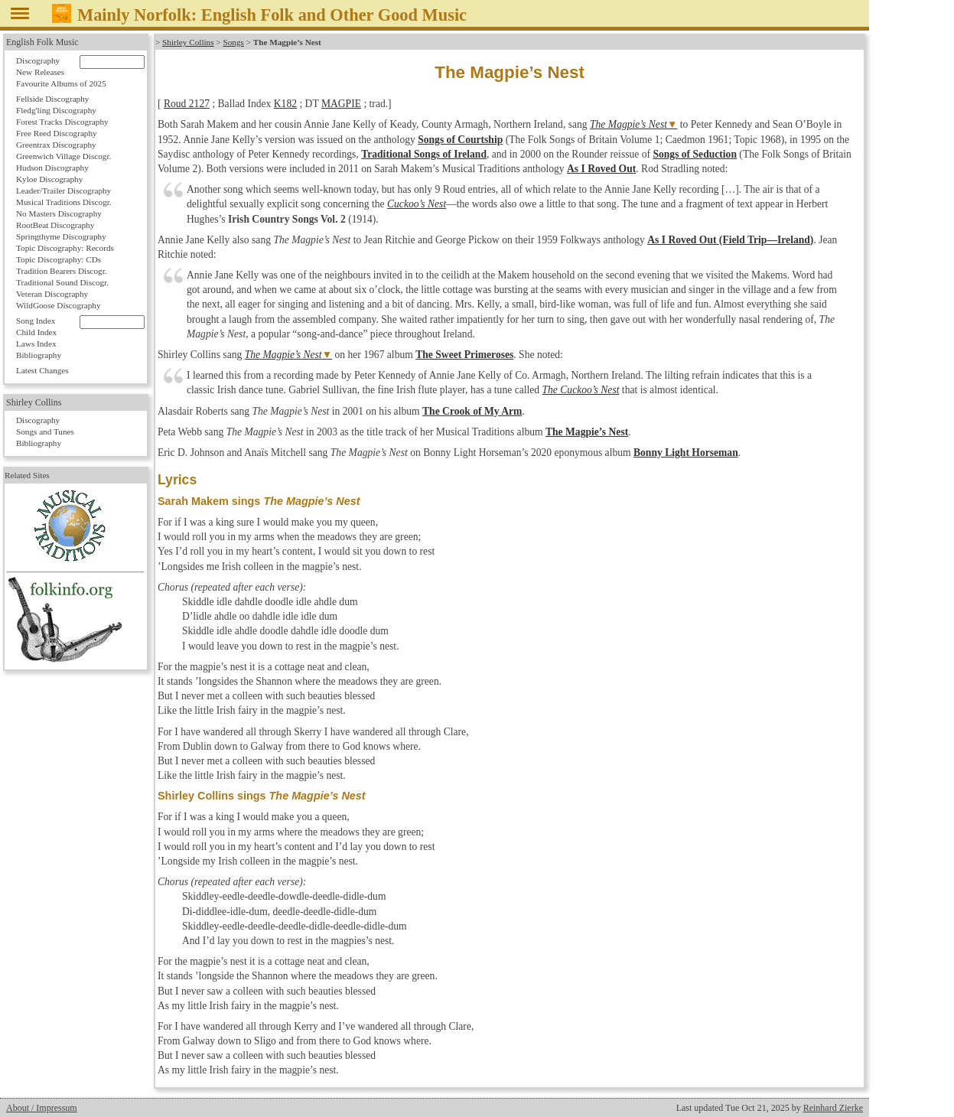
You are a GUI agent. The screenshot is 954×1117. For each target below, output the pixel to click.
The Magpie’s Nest (628, 124)
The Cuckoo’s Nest (581, 390)
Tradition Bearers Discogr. (61, 270)
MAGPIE (341, 103)
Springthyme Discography (61, 236)
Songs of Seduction (695, 154)
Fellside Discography (52, 98)
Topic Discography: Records (65, 247)
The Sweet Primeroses (464, 354)
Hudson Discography (52, 167)
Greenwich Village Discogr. (63, 156)
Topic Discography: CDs (58, 259)
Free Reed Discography (56, 133)
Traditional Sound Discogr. (62, 282)
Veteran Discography (52, 293)
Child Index (36, 332)
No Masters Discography (59, 213)
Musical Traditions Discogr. (64, 202)
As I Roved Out (601, 168)
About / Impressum (41, 1107)
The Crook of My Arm (472, 411)
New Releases (40, 72)
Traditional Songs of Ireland (424, 154)
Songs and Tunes (45, 431)
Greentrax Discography (56, 144)
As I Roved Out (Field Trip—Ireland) (730, 240)
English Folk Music (42, 42)
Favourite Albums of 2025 (61, 83)
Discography (38, 60)
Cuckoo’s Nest (416, 204)
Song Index (35, 320)
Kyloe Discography (49, 179)
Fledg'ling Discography (56, 110)
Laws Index (36, 343)
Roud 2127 (187, 103)
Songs (233, 42)
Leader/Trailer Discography (63, 190)
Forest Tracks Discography (62, 121)
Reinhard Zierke (833, 1107)
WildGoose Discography (58, 305)
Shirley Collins (187, 42)
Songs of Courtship (460, 139)
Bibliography (38, 355)
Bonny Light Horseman (685, 452)
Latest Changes (42, 370)
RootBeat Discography (55, 225)
